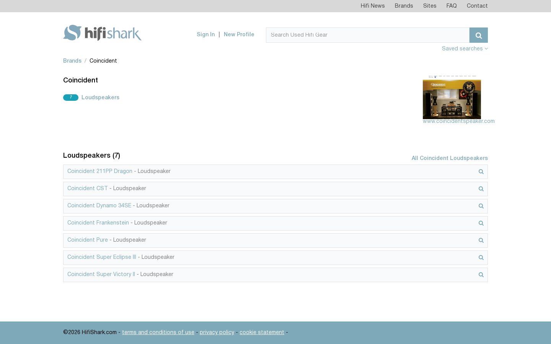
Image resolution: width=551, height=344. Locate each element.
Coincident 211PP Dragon (99, 171)
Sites (430, 6)
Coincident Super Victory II (101, 274)
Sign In (206, 34)
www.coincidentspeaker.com (459, 121)
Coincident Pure (87, 240)
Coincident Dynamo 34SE (99, 205)
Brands (404, 6)
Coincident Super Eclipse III (101, 257)
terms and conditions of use (158, 332)
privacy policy (217, 332)
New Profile (239, 34)
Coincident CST (87, 188)
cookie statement (262, 332)
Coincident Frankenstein (98, 223)
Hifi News (373, 6)
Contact (477, 6)
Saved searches (465, 49)
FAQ (452, 6)
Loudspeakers (100, 97)
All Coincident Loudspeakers (450, 158)
